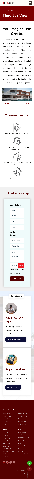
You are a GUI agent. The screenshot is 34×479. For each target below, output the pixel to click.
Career (20, 448)
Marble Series (7, 424)
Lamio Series (7, 419)
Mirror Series (22, 421)
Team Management (8, 441)
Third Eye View (7, 438)
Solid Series (6, 413)
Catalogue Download (9, 451)
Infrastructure (22, 446)
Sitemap (20, 451)
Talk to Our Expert (15, 339)
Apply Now (17, 279)
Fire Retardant (22, 413)
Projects (5, 435)
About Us (5, 433)
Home (4, 10)
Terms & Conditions (24, 454)
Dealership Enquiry (23, 438)
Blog (19, 443)
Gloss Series (22, 424)
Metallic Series (7, 416)
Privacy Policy (6, 471)
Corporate (21, 440)
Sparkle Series (22, 419)
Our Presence (7, 443)
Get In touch (13, 387)
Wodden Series (22, 416)
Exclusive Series (7, 421)
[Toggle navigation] (30, 3)
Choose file (14, 266)
